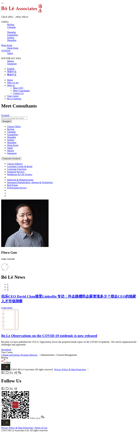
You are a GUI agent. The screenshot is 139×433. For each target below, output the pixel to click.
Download (6, 349)
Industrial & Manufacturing (20, 179)
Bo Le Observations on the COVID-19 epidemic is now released (49, 336)
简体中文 (12, 71)
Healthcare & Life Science (19, 174)
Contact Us (18, 93)
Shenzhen (11, 142)
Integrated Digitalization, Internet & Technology (30, 182)
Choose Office (14, 126)
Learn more (6, 307)
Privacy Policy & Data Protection (70, 369)
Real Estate (12, 185)
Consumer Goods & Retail (19, 166)
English (10, 68)
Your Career (13, 96)
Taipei (10, 148)
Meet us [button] (11, 85)
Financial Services (16, 171)
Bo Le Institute (14, 98)
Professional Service (16, 187)
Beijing (10, 129)
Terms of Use (40, 427)
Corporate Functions (11, 158)
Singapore (12, 153)
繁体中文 (12, 74)
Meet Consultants (21, 90)
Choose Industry (15, 163)
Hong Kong (12, 145)
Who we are (13, 82)
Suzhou (10, 140)
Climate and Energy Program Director (19, 355)
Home (10, 80)
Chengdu (11, 132)
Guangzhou (12, 134)
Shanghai (6, 121)
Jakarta (10, 150)
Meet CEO (18, 88)
